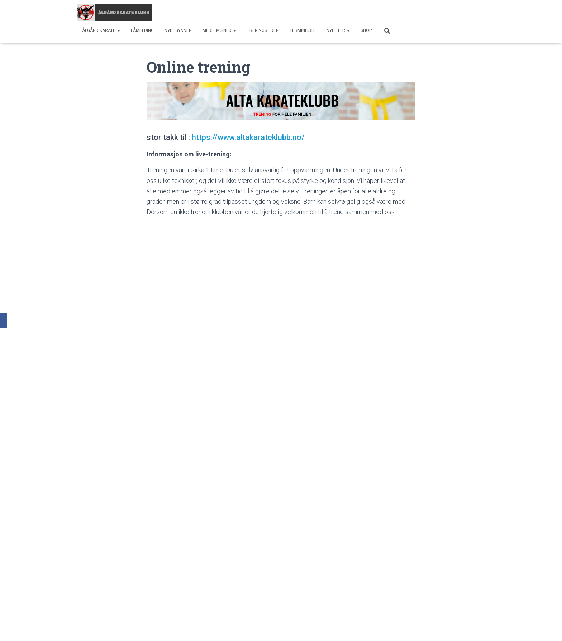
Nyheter (338, 30)
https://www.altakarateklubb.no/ (248, 137)
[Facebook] (3, 320)
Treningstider (263, 30)
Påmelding (142, 30)
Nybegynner (178, 30)
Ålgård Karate (101, 30)
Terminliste (303, 30)
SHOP (366, 30)
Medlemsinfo (219, 30)
